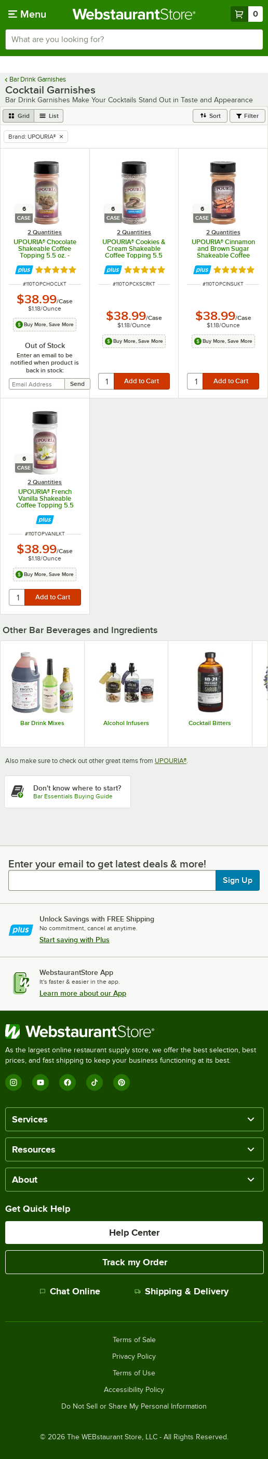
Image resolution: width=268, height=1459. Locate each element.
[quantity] (106, 381)
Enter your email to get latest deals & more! (107, 864)
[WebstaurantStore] (134, 1031)
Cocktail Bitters (210, 723)
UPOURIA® (170, 761)
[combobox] (134, 39)
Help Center (134, 1232)
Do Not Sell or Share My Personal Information (134, 1406)
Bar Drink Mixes (42, 723)
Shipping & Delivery (182, 1291)
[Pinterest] (121, 1082)
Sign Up (237, 880)
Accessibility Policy (134, 1390)
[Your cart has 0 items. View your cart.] (247, 14)
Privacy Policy (134, 1356)
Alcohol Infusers (126, 723)
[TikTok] (94, 1082)
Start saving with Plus (74, 939)
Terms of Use (134, 1373)
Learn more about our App (82, 993)
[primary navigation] (27, 14)
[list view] (48, 116)
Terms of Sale (134, 1340)
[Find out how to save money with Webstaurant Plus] (24, 269)
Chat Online (69, 1291)
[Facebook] (67, 1082)
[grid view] (18, 116)
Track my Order (134, 1262)
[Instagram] (13, 1082)
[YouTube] (40, 1082)
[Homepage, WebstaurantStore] (134, 14)
